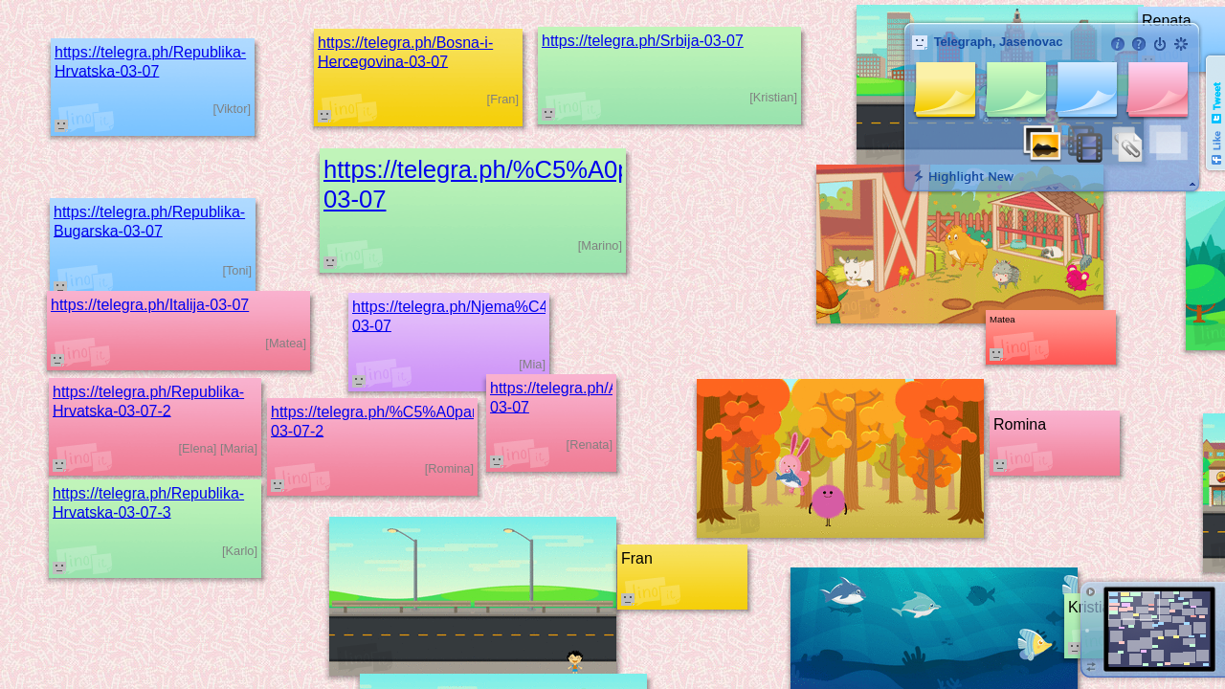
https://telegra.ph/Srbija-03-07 (643, 41)
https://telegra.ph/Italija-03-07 (150, 305)
